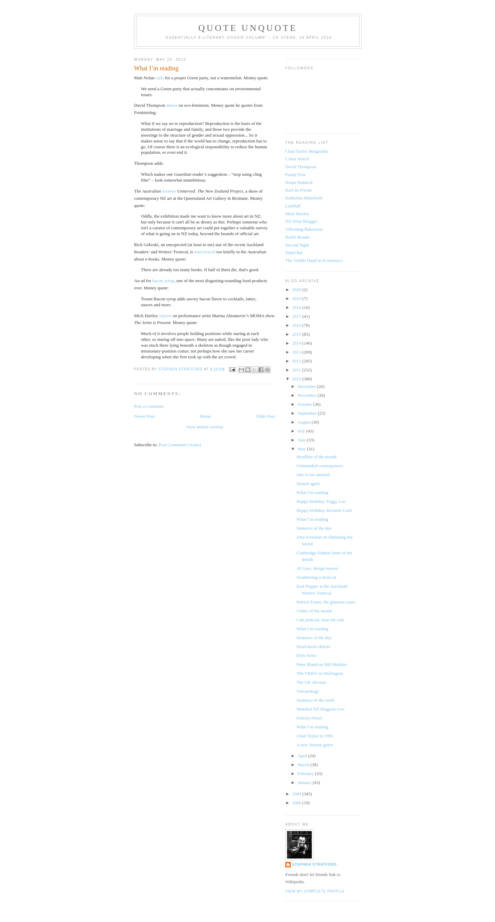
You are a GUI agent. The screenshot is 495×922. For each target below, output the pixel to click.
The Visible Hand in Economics (313, 260)
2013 (297, 352)
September (308, 413)
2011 (297, 369)
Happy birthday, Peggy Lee (320, 501)
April (303, 755)
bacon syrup (163, 280)
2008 (297, 802)
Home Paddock (299, 182)
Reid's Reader (297, 237)
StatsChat (293, 252)
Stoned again (308, 483)
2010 (297, 378)
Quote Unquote (247, 28)
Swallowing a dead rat (316, 577)
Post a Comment (149, 406)
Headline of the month (316, 456)
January (305, 782)
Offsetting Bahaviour (304, 229)
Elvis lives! (306, 655)
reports (165, 315)
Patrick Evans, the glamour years (325, 601)
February (306, 773)
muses (172, 105)
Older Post (265, 416)
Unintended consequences (319, 465)
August (305, 422)
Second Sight (297, 244)
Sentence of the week (315, 700)
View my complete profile (315, 891)
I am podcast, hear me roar (320, 619)
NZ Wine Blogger (301, 221)
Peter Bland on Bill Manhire (321, 664)
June (302, 439)
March (304, 764)
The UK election (311, 682)
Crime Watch (297, 158)
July (302, 431)
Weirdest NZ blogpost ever (320, 709)
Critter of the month (314, 610)
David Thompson (300, 166)
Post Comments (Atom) (180, 444)
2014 (297, 343)
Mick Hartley (297, 213)
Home (205, 416)
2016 (297, 325)
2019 (297, 298)
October (305, 404)
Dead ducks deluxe (313, 646)
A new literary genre (314, 744)
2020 (297, 289)
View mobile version (204, 426)
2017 (297, 316)
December (307, 386)
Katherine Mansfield (303, 197)
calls (160, 77)
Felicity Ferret (309, 718)
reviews (169, 191)
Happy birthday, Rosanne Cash (324, 510)
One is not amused (312, 474)
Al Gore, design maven (317, 568)
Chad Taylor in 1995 (314, 735)
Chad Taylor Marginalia (306, 151)
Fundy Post (295, 174)
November (308, 395)
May (302, 448)
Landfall (292, 205)
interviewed (204, 251)
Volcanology (307, 691)
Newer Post (144, 416)
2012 (297, 361)
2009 (297, 793)
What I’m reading (312, 492)
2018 (297, 307)
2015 (297, 334)
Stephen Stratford (314, 864)
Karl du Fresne (298, 190)
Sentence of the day (313, 528)
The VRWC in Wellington (319, 673)
